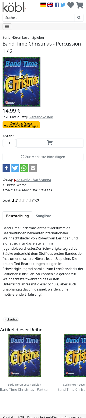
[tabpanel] (43, 263)
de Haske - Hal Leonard (32, 180)
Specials (11, 319)
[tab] (17, 215)
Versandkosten (41, 117)
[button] (6, 168)
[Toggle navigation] (7, 26)
